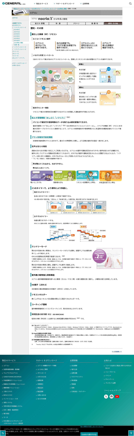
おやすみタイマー (41, 216)
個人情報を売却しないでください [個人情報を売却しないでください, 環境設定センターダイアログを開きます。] (92, 427)
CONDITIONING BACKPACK (12, 377)
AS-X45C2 (17, 38)
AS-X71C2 (17, 32)
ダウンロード (41, 373)
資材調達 (74, 380)
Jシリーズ (15, 56)
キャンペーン (109, 379)
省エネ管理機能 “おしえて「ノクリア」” (49, 117)
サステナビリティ (77, 377)
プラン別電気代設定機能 (42, 137)
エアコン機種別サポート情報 (46, 365)
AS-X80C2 (17, 29)
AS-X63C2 (17, 34)
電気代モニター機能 (41, 107)
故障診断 (40, 380)
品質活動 (74, 373)
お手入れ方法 (41, 377)
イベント (108, 375)
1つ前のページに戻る (3, 433)
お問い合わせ (16, 65)
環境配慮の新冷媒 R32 (41, 314)
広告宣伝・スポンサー (78, 391)
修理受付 (40, 384)
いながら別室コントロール (43, 55)
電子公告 (74, 369)
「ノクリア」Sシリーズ (19, 49)
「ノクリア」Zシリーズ (19, 47)
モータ (6, 417)
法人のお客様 (41, 399)
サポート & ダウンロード (20, 63)
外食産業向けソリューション (13, 380)
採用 (72, 388)
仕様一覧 (16, 45)
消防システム (8, 402)
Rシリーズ (16, 53)
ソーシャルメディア (112, 390)
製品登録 (40, 391)
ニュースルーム (110, 372)
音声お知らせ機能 (39, 146)
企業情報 (74, 360)
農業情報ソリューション (11, 388)
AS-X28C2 (17, 40)
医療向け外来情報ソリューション (14, 384)
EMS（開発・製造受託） (11, 410)
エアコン (27, 8)
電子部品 (6, 413)
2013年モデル (36, 8)
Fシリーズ (16, 51)
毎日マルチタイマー (42, 192)
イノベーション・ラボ (11, 399)
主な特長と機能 (62, 8)
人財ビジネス (8, 391)
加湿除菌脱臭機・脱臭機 (11, 369)
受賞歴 (73, 384)
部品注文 (40, 388)
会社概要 (74, 365)
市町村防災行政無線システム (13, 406)
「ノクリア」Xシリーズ (49, 8)
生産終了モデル (17, 23)
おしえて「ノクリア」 (19, 58)
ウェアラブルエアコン (11, 373)
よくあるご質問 (42, 369)
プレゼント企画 (110, 383)
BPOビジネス (8, 395)
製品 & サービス (18, 8)
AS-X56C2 (17, 36)
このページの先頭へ (131, 433)
